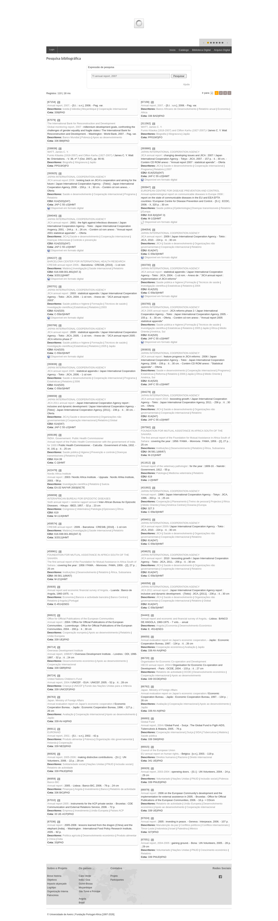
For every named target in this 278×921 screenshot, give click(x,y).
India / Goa (84, 879)
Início (172, 50)
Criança (67, 685)
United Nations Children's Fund (64, 678)
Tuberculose (210, 732)
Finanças (68, 789)
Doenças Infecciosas (58, 240)
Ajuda (186, 84)
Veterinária (83, 509)
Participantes (117, 879)
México (194, 828)
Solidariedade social (74, 764)
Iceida (66, 108)
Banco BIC (53, 782)
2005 (197, 328)
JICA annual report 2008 (60, 180)
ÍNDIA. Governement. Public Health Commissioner (75, 438)
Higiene (85, 452)
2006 (182, 373)
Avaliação (190, 647)
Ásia (162, 505)
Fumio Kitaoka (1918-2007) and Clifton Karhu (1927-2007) (173, 130)
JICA (158, 165)
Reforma (160, 373)
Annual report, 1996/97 (60, 654)
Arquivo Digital (222, 50)
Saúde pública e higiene (169, 282)
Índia (80, 455)
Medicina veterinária (180, 473)
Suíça (190, 732)
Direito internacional (201, 757)
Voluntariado (163, 778)
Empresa (68, 810)
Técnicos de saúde (209, 282)
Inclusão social (123, 764)
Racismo (183, 757)
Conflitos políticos (190, 825)
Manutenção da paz (167, 825)
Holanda (52, 742)
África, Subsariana (214, 448)
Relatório (159, 169)
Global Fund (148, 721)
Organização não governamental (114, 739)
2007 (169, 169)
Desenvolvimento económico (79, 660)
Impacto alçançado (57, 883)
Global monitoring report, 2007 (64, 126)
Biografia (161, 133)
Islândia (75, 108)
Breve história (54, 876)
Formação (191, 282)
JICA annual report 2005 (60, 371)
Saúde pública (164, 208)
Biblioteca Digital (201, 50)
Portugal (73, 600)
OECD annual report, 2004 (156, 665)
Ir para (205, 92)
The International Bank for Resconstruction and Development (81, 123)
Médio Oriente (212, 373)
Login (51, 49)
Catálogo (184, 50)
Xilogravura (174, 133)
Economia (223, 108)
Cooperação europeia (75, 632)
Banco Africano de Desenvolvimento (176, 108)
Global (113, 420)
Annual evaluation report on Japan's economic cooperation (173, 640)
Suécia (105, 484)
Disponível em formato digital (159, 179)
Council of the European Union (158, 750)
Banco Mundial (71, 137)
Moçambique (89, 108)
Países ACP (117, 810)
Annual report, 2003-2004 (155, 771)
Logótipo (51, 887)
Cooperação (163, 501)
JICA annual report (151, 155)
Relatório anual (207, 108)
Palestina (182, 828)
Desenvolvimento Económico (195, 625)
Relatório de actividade (169, 672)
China (52, 839)
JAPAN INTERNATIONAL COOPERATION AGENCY (170, 151)
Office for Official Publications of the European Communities (80, 618)
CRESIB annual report (59, 527)
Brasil (82, 902)
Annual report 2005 (58, 803)
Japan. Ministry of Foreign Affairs (159, 689)
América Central (176, 505)
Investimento (92, 789)
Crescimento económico (214, 850)
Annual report (54, 477)
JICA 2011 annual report (60, 402)
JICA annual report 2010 (154, 398)
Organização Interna (57, 891)
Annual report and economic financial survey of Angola (77, 590)
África (214, 328)
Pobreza (86, 137)
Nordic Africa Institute (59, 473)
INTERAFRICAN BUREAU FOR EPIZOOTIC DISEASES (78, 498)
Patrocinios (52, 895)
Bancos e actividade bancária (92, 597)
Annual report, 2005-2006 (61, 757)
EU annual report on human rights (160, 753)
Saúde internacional (100, 268)
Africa (144, 112)
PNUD (109, 764)
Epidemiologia (182, 208)
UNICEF (78, 685)
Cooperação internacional (112, 108)
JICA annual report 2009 (154, 526)
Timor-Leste (147, 828)
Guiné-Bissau (86, 883)
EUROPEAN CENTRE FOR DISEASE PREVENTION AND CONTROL (180, 190)
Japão (186, 133)
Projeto (114, 876)
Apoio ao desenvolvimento (107, 137)
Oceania (191, 505)
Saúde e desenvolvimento (178, 165)
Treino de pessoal (199, 501)
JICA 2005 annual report (154, 310)
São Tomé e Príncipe (89, 891)
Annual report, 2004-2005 (155, 843)
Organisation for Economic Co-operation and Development (173, 661)
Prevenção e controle (103, 452)
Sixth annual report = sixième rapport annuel (72, 502)
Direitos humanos (166, 757)
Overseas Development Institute (65, 650)
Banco (104, 789)
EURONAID (54, 732)
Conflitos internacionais (215, 825)
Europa (146, 211)
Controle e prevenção (85, 240)
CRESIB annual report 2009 (62, 264)
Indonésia (161, 828)
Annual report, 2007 (58, 105)
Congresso (69, 509)
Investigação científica (153, 285)
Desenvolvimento (180, 448)
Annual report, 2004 (58, 682)
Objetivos (52, 879)
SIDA (198, 732)
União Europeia (56, 636)
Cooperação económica (169, 647)
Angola (63, 600)
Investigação (80, 268)
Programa (146, 169)
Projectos (216, 501)
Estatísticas (174, 285)
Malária (67, 268)
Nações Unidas (95, 764)
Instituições (162, 448)
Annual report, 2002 (58, 735)
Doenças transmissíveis (205, 208)
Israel (172, 828)
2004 (197, 285)
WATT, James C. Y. (151, 126)
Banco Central (118, 597)
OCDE (187, 672)
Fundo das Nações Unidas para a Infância (108, 685)
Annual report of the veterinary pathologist (164, 466)
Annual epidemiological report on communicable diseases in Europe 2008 (182, 194)
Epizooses (109, 509)
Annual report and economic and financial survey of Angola (173, 618)
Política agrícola (72, 835)
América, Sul (158, 331)
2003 (104, 307)
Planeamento (179, 501)
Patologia (161, 473)
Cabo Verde (85, 876)
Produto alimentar (72, 739)
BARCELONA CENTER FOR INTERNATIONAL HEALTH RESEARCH (86, 261)
